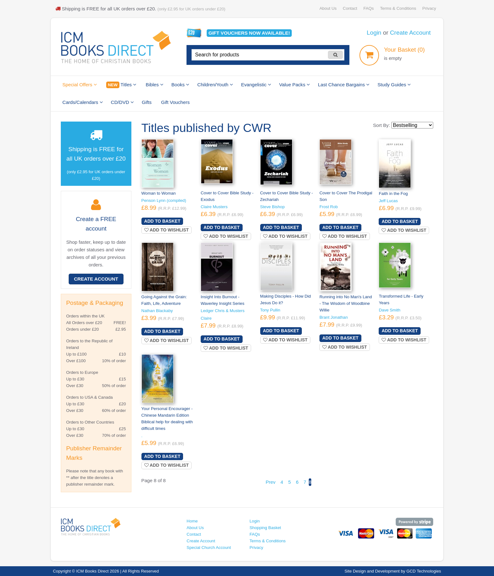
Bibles (154, 84)
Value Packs (294, 84)
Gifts (147, 102)
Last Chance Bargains (343, 84)
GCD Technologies (423, 571)
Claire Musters (214, 206)
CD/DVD (122, 102)
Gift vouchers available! (249, 33)
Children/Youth (215, 84)
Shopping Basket (265, 527)
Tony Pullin (270, 310)
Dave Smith (389, 310)
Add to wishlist (166, 229)
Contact (350, 8)
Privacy (429, 8)
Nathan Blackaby (157, 310)
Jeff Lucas (388, 200)
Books (180, 84)
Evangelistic (256, 84)
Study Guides (394, 84)
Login (374, 32)
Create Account (410, 32)
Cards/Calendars (82, 102)
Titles (121, 85)
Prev (270, 482)
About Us (327, 8)
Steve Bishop (272, 206)
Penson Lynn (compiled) (163, 200)
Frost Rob (328, 206)
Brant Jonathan (333, 317)
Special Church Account (209, 547)
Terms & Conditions (398, 8)
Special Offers (79, 84)
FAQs (368, 8)
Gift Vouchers (175, 102)
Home (192, 521)
